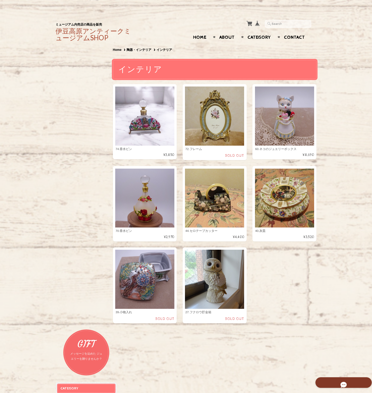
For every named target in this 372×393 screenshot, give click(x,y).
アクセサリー (72, 103)
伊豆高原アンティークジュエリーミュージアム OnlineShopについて (84, 284)
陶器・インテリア (141, 40)
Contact (294, 27)
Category (259, 27)
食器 (66, 164)
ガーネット (70, 181)
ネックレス (71, 112)
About (227, 27)
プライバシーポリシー (78, 308)
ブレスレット (73, 129)
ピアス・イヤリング (78, 120)
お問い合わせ (72, 298)
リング (68, 137)
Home (199, 27)
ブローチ (69, 145)
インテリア (71, 172)
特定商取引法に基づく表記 (81, 319)
